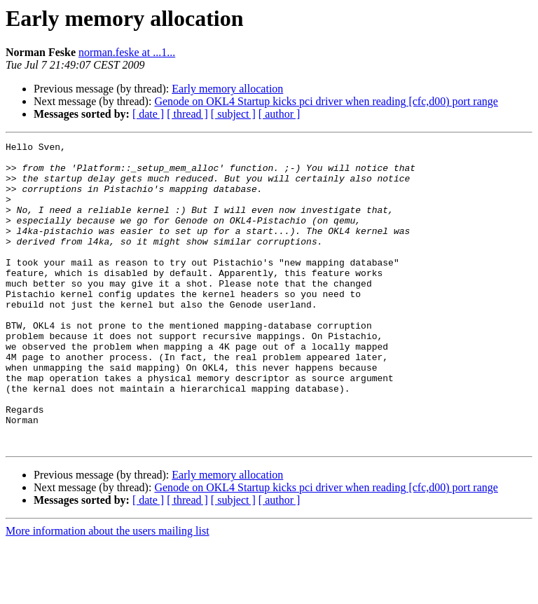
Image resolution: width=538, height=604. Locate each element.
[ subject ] (233, 114)
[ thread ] (187, 114)
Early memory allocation (227, 89)
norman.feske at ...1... (126, 52)
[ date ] (148, 114)
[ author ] (279, 114)
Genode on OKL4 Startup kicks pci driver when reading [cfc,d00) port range (326, 101)
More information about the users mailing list (107, 592)
